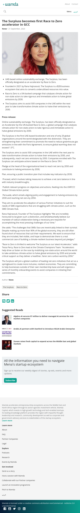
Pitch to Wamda (8, 489)
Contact (75, 4)
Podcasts (5, 452)
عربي (75, 12)
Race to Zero (22, 287)
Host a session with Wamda (13, 476)
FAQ (3, 434)
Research (6, 457)
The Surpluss (8, 287)
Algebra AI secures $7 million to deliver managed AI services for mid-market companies (44, 317)
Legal (4, 443)
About (67, 4)
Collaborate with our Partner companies (18, 480)
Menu (69, 11)
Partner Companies (10, 439)
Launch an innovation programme (16, 485)
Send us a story (8, 471)
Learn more (7, 420)
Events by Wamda (9, 462)
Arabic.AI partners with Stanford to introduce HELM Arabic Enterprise (44, 329)
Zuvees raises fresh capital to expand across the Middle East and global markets (45, 342)
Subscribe (10, 380)
